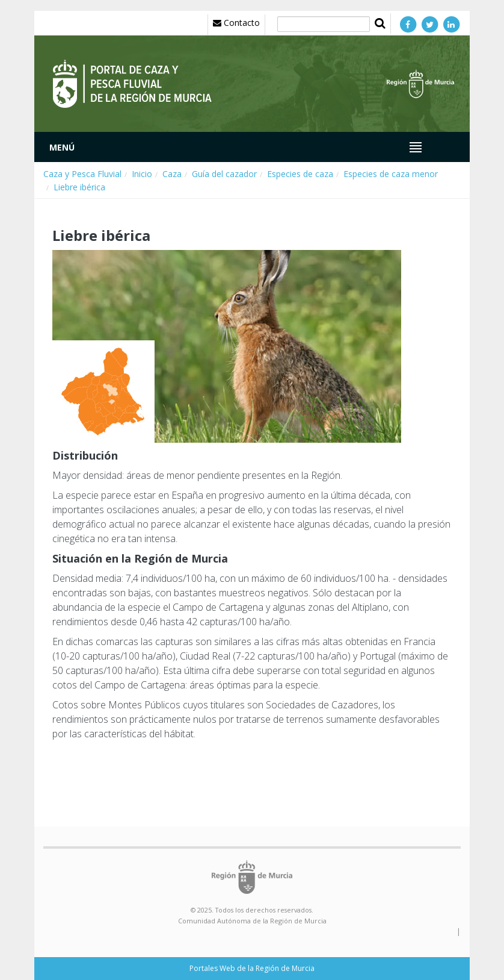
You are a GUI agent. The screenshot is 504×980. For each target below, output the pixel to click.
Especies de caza (300, 173)
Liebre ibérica (79, 187)
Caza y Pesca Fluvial (82, 173)
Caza (172, 173)
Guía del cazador (224, 173)
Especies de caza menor (390, 173)
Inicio (142, 173)
